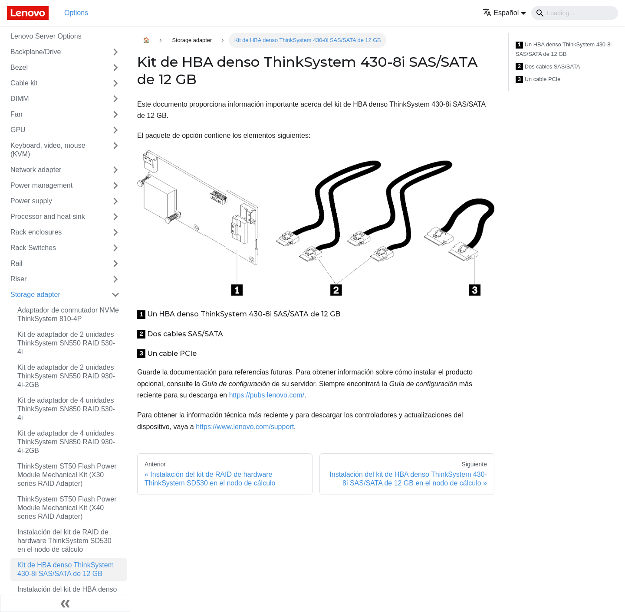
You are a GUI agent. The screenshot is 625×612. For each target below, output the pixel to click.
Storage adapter (35, 294)
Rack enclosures (36, 232)
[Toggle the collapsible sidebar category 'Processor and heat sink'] (115, 217)
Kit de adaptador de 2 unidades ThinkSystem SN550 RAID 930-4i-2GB (66, 376)
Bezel (19, 67)
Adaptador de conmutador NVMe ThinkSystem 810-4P (68, 314)
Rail (16, 263)
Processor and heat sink (47, 216)
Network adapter (35, 169)
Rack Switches (33, 247)
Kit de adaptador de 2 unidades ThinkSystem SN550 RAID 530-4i (66, 343)
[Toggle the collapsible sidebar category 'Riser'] (115, 279)
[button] (504, 12)
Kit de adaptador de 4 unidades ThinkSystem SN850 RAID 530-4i (66, 409)
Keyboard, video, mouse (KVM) (48, 150)
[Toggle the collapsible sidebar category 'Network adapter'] (115, 170)
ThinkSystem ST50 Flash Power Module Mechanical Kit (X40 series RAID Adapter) (67, 507)
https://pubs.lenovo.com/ (266, 395)
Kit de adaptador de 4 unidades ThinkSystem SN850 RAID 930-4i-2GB (66, 442)
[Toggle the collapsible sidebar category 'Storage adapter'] (115, 295)
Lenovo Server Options (46, 36)
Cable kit (23, 83)
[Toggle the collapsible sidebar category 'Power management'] (115, 185)
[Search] (574, 13)
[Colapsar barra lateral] (65, 603)
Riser (18, 279)
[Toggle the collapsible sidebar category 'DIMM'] (115, 99)
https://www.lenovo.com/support (245, 426)
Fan (16, 114)
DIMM (19, 98)
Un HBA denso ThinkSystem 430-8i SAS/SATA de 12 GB (564, 49)
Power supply (31, 201)
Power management (41, 185)
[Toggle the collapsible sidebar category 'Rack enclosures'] (115, 232)
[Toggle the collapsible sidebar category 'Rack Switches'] (115, 248)
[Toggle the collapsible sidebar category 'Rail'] (115, 263)
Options (76, 12)
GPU (18, 129)
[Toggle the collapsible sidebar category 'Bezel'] (115, 68)
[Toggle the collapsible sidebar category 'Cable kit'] (115, 83)
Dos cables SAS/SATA (548, 67)
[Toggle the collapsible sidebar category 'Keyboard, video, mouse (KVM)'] (115, 150)
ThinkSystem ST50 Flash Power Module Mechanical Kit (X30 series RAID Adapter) (67, 474)
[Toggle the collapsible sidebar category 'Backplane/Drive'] (115, 52)
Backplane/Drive (35, 51)
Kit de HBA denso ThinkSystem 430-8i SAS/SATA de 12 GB (65, 569)
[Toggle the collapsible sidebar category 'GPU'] (115, 130)
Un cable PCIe (538, 79)
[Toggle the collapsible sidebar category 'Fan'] (115, 114)
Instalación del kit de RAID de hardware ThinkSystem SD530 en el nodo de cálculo (64, 540)
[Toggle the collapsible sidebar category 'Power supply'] (115, 201)
